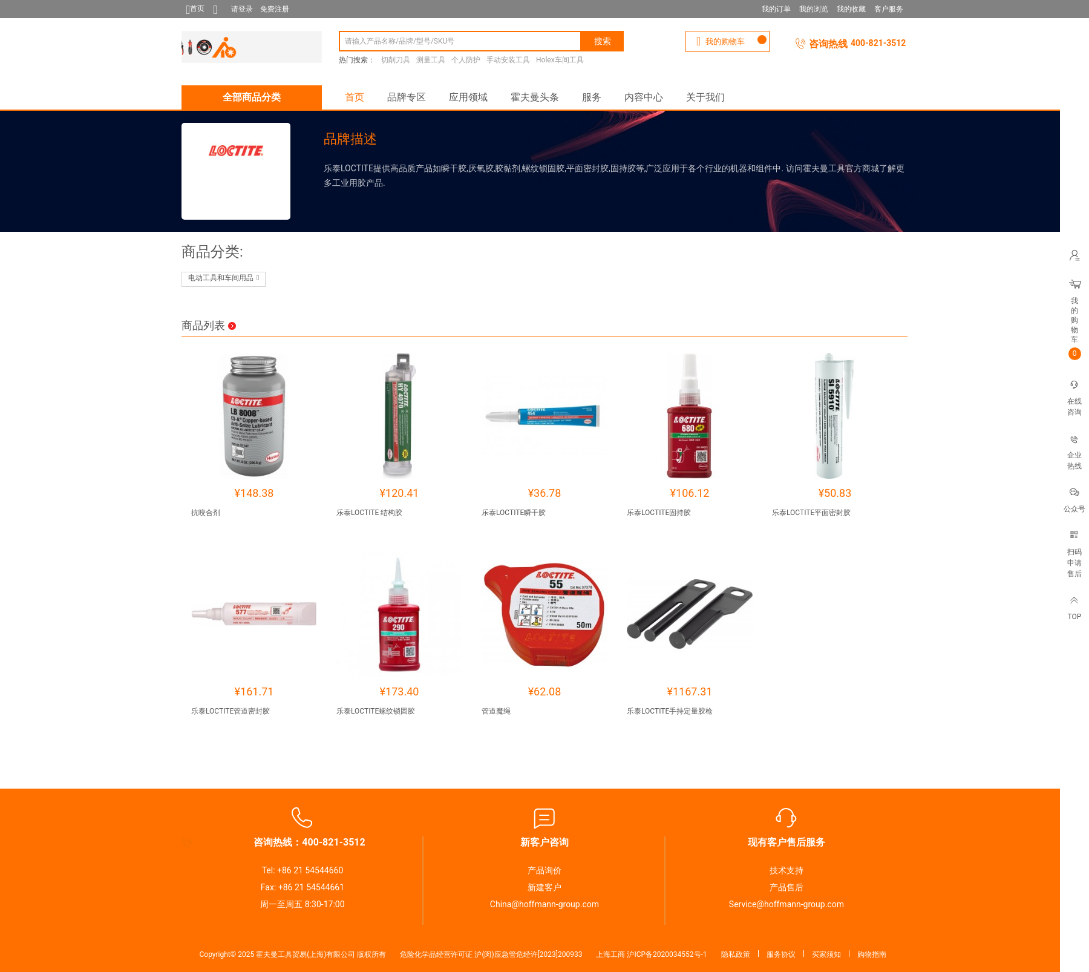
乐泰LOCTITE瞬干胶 (514, 512)
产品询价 (544, 870)
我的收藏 (851, 9)
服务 (591, 97)
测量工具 (430, 60)
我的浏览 (813, 9)
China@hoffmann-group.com (544, 904)
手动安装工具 (508, 60)
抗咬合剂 (205, 512)
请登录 (242, 9)
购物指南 (871, 954)
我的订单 (776, 9)
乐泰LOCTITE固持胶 (659, 512)
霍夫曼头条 (535, 97)
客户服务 (888, 9)
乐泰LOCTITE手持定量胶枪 (670, 711)
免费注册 (274, 9)
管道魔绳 (496, 711)
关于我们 (705, 97)
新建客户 (544, 887)
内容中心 (643, 97)
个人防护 (465, 60)
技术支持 (786, 870)
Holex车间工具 (560, 60)
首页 (354, 97)
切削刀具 (395, 60)
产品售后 (786, 887)
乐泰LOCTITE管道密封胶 (230, 711)
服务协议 (781, 954)
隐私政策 (735, 954)
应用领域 (468, 97)
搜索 (602, 41)
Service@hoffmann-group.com (786, 904)
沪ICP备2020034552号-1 (667, 954)
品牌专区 (406, 97)
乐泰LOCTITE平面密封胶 (811, 512)
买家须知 (826, 954)
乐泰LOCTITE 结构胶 (369, 512)
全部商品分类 (252, 97)
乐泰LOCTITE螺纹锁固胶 (375, 711)
